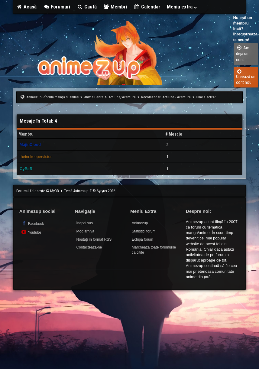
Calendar (147, 7)
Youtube (31, 232)
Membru (26, 134)
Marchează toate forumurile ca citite (154, 250)
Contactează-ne (89, 247)
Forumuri (56, 7)
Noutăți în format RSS (94, 239)
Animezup (140, 223)
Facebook (32, 223)
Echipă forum (142, 239)
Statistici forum (144, 231)
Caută (87, 7)
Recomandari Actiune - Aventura (166, 97)
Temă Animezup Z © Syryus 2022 (89, 191)
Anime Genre (93, 97)
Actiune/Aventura (122, 97)
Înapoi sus (84, 223)
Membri (115, 7)
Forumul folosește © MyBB (38, 191)
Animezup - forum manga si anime (52, 97)
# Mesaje (173, 134)
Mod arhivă (85, 231)
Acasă (26, 7)
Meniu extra (182, 7)
